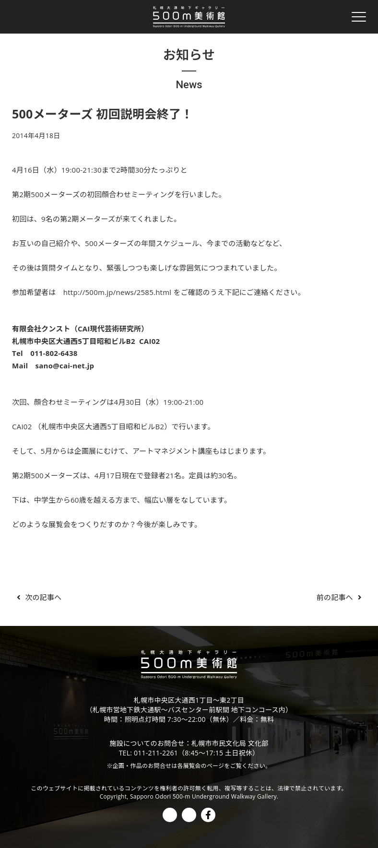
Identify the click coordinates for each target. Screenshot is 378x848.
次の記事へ (37, 597)
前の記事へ (341, 597)
